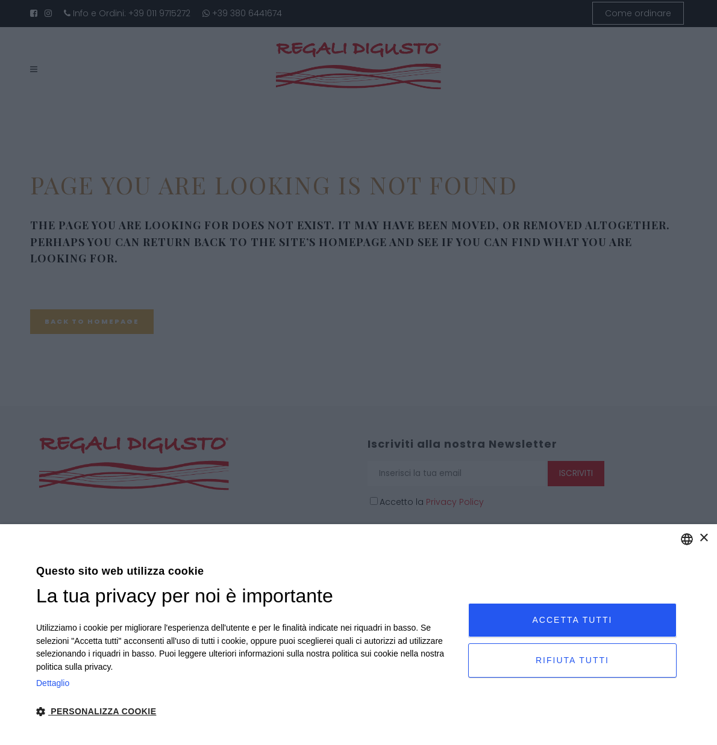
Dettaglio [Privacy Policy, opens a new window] (52, 683)
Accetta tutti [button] (573, 620)
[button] (246, 712)
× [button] (703, 538)
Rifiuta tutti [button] (572, 660)
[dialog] (358, 634)
